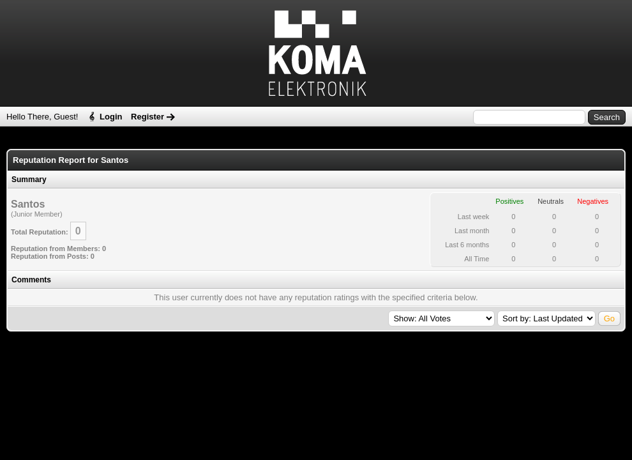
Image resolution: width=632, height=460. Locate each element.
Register (147, 116)
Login (111, 116)
